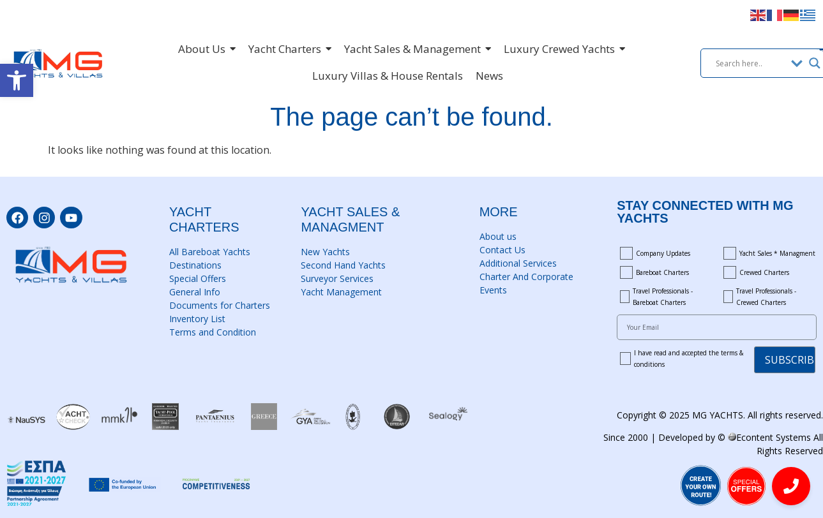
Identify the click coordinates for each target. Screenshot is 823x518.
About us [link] (498, 236)
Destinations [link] (195, 265)
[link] (16, 80)
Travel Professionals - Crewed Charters (766, 296)
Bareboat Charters (662, 272)
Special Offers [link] (197, 278)
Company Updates (663, 253)
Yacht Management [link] (341, 292)
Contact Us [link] (502, 250)
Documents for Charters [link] (219, 305)
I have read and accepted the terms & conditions (688, 358)
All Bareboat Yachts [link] (209, 252)
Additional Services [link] (518, 263)
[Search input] (750, 63)
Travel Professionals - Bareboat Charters (663, 296)
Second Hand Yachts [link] (343, 265)
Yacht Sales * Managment (777, 253)
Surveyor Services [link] (337, 278)
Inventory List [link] (197, 319)
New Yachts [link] (325, 252)
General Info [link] (194, 292)
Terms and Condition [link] (212, 332)
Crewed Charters (764, 272)
